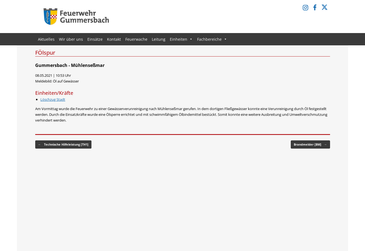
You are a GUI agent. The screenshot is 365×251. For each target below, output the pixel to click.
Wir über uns (71, 39)
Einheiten (181, 39)
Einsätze (95, 39)
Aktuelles (46, 39)
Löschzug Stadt (52, 99)
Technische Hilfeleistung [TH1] (63, 144)
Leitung (158, 39)
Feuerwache (136, 39)
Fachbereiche (212, 39)
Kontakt (114, 39)
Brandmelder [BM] (310, 144)
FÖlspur (45, 52)
